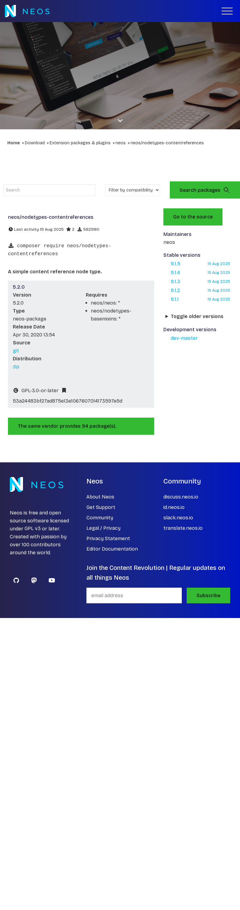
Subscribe (208, 595)
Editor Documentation (112, 549)
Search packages (205, 190)
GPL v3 (33, 529)
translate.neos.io (183, 528)
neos (121, 143)
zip (16, 367)
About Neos (100, 497)
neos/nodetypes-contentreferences (167, 143)
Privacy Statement (108, 538)
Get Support (100, 507)
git (16, 351)
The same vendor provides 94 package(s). (67, 426)
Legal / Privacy (103, 528)
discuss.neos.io (180, 497)
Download (35, 143)
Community (99, 518)
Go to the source (193, 217)
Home (13, 143)
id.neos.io (174, 507)
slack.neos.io (178, 518)
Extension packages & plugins (80, 143)
